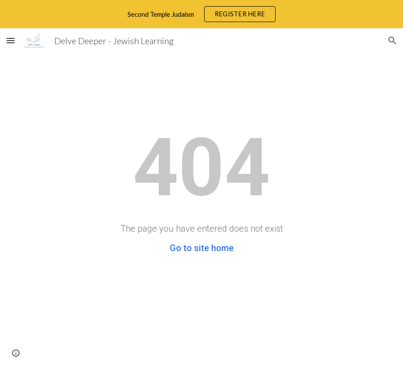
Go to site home (202, 248)
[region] (201, 14)
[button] (10, 40)
